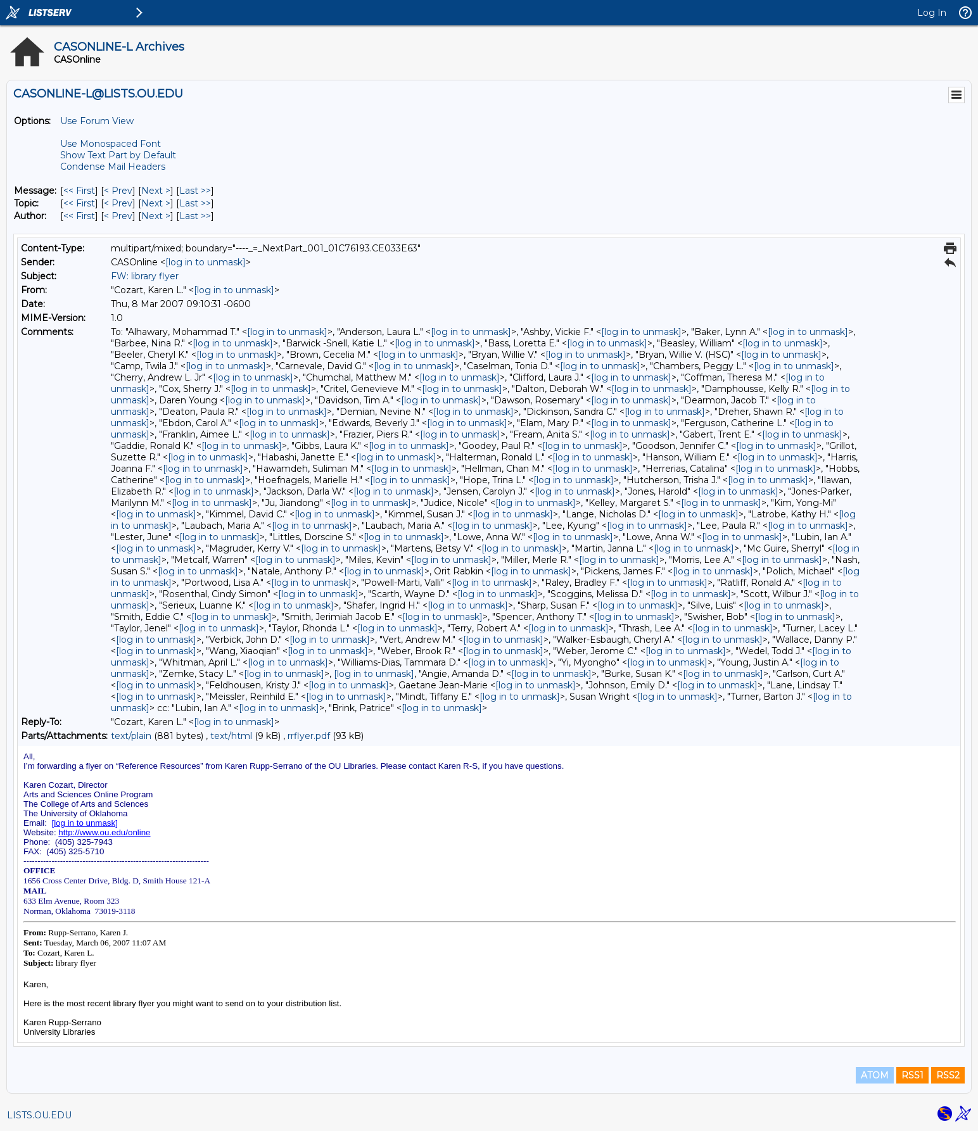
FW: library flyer (145, 276)
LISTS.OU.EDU (39, 1115)
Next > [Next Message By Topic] (155, 203)
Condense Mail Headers (112, 166)
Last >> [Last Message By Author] (195, 216)
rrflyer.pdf (309, 736)
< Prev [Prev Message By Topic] (118, 203)
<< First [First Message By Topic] (79, 203)
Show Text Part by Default (118, 155)
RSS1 (912, 1075)
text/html (231, 736)
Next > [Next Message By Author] (155, 216)
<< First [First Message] (79, 190)
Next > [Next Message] (155, 190)
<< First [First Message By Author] (79, 216)
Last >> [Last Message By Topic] (195, 203)
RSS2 (948, 1075)
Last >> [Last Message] (195, 190)
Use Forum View (97, 121)
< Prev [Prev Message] (118, 190)
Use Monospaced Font (110, 143)
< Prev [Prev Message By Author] (118, 216)
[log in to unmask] (205, 262)
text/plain (131, 736)
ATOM (875, 1075)
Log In (931, 12)
